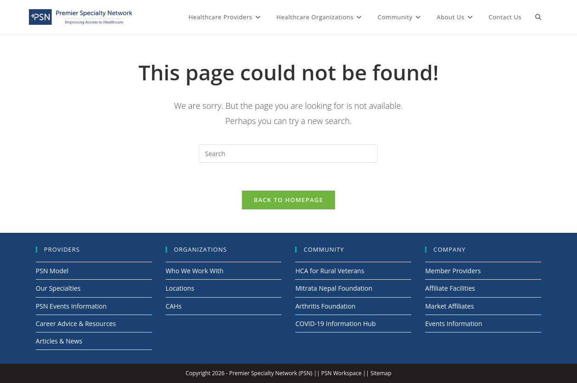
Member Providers (453, 270)
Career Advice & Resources (76, 323)
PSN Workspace (341, 373)
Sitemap (381, 373)
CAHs (174, 306)
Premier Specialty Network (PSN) (270, 373)
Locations (180, 288)
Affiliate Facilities (450, 288)
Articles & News (59, 341)
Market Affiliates (449, 306)
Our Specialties (58, 288)
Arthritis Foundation (325, 306)
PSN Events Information (71, 306)
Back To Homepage (288, 200)
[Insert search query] (288, 153)
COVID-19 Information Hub (335, 323)
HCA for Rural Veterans (329, 270)
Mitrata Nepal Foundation (333, 288)
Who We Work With (195, 270)
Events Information (453, 323)
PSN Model (52, 270)
